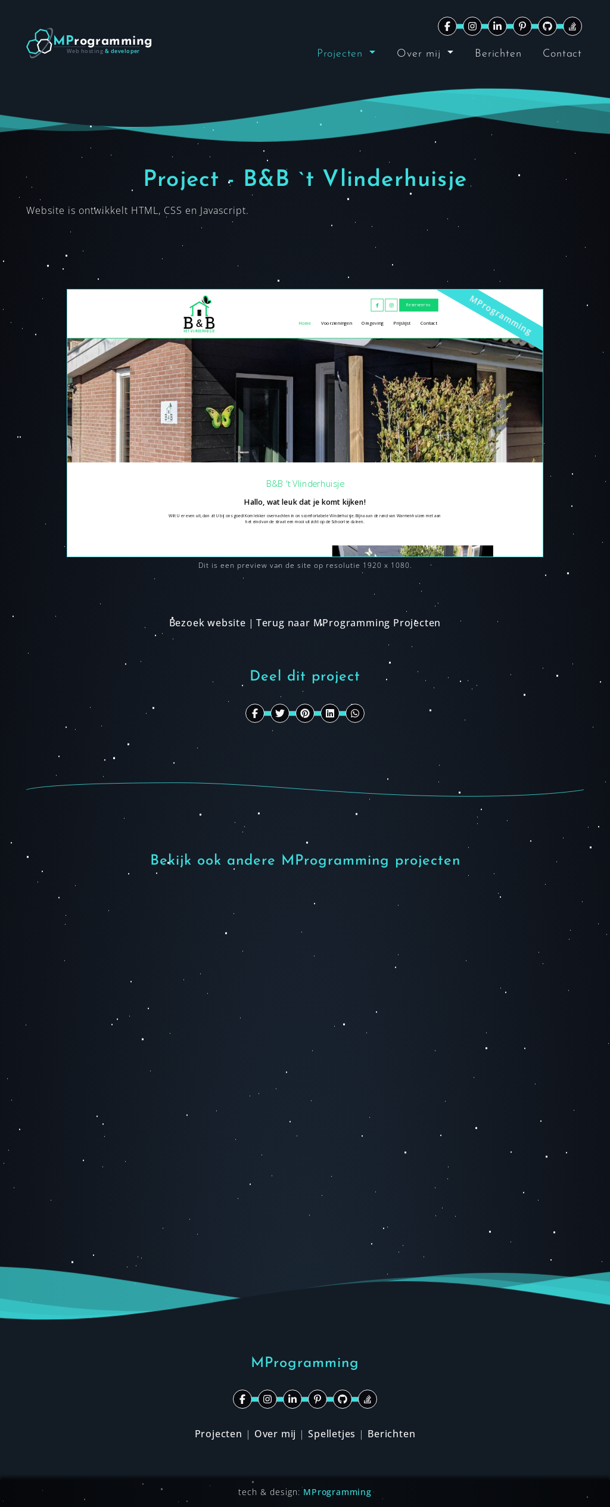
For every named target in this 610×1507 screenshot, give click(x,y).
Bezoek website (207, 622)
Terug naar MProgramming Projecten (348, 622)
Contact (562, 54)
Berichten (498, 54)
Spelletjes (332, 1433)
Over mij (420, 54)
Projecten (342, 54)
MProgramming (337, 1491)
